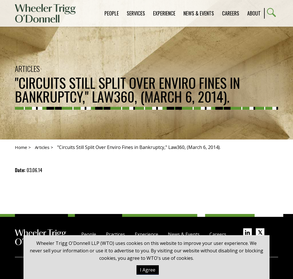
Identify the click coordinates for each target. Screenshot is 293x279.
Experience (146, 234)
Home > (23, 147)
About (254, 13)
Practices (115, 234)
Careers (217, 234)
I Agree (147, 270)
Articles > (44, 147)
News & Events (184, 234)
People (88, 234)
